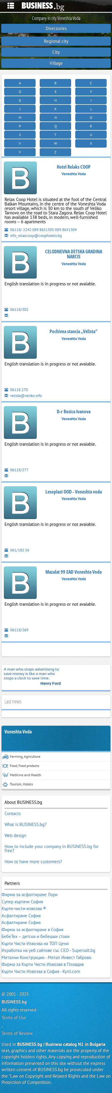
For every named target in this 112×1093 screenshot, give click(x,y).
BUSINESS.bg (14, 1002)
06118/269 (16, 629)
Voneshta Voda (18, 732)
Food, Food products (20, 765)
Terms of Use (13, 1017)
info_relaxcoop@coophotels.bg (33, 235)
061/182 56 (16, 550)
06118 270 (16, 389)
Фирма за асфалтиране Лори (29, 894)
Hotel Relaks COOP (73, 167)
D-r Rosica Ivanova (73, 411)
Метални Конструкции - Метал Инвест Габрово (46, 957)
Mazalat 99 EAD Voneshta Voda (73, 572)
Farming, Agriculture (21, 756)
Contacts (12, 813)
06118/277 (16, 469)
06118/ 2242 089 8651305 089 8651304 (40, 229)
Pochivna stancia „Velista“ (73, 331)
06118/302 (16, 309)
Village (56, 63)
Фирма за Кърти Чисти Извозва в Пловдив (42, 964)
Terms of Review (17, 1033)
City (56, 52)
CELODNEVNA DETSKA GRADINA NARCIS (73, 254)
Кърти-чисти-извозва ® (23, 908)
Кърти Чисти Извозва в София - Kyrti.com (40, 971)
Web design (15, 835)
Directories (56, 28)
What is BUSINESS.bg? (25, 824)
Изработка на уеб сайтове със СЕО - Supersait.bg (48, 950)
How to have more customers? (33, 861)
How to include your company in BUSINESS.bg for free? (51, 848)
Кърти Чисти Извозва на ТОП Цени (35, 943)
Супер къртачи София (22, 901)
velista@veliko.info (23, 395)
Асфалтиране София (21, 915)
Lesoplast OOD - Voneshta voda (73, 491)
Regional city (56, 41)
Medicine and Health (21, 775)
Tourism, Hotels (17, 784)
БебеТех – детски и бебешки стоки (35, 936)
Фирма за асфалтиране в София (32, 929)
